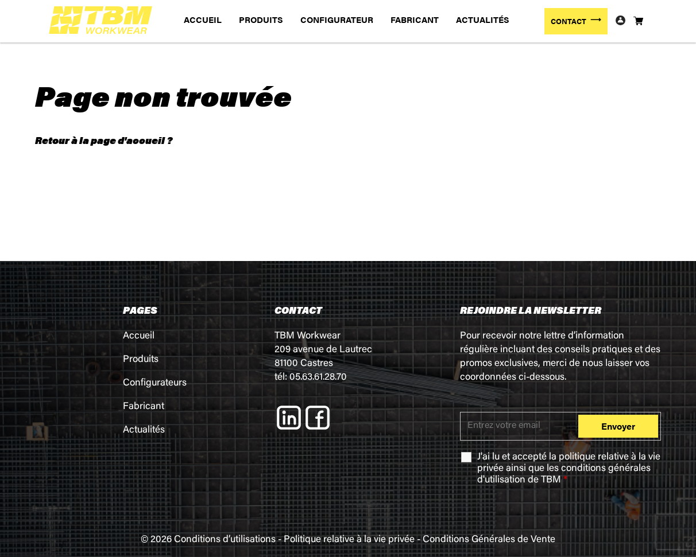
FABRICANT (414, 19)
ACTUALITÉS (482, 19)
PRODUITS (261, 19)
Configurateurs (155, 383)
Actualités (144, 430)
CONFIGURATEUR (336, 19)
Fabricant (143, 407)
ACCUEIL (203, 19)
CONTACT (568, 20)
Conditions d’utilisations (225, 540)
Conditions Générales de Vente (489, 540)
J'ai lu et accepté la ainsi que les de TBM (568, 469)
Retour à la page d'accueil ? (103, 140)
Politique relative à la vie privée (349, 540)
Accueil (138, 336)
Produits (140, 360)
